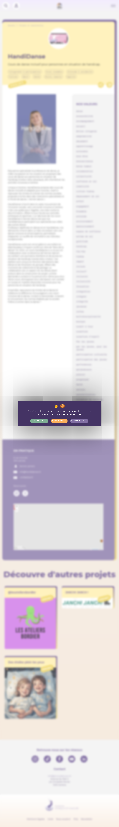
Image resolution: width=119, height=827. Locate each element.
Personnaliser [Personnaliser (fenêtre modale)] (79, 421)
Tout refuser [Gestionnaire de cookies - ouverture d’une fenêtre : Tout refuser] (59, 421)
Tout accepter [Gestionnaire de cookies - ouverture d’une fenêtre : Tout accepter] (39, 421)
